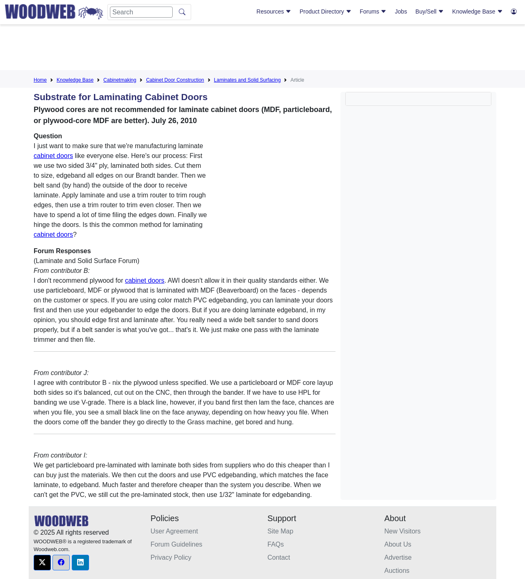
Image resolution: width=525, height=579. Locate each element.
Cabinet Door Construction (175, 80)
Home (40, 80)
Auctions (396, 570)
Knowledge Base (477, 11)
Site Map (280, 531)
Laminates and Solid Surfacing (247, 80)
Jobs (401, 11)
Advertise (398, 557)
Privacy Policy (171, 557)
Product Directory (326, 11)
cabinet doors (53, 155)
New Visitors (402, 531)
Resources (273, 11)
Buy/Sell (429, 11)
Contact (278, 557)
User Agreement (174, 531)
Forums (373, 11)
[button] (42, 562)
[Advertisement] (262, 48)
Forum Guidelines (176, 544)
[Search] (141, 12)
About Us (397, 544)
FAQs (275, 544)
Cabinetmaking (119, 80)
